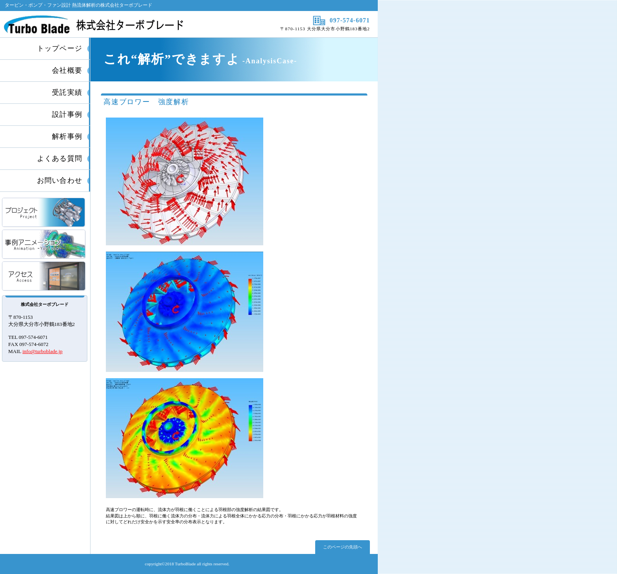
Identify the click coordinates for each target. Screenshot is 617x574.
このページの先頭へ (342, 547)
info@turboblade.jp (42, 351)
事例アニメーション (44, 245)
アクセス (44, 276)
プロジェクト (44, 213)
